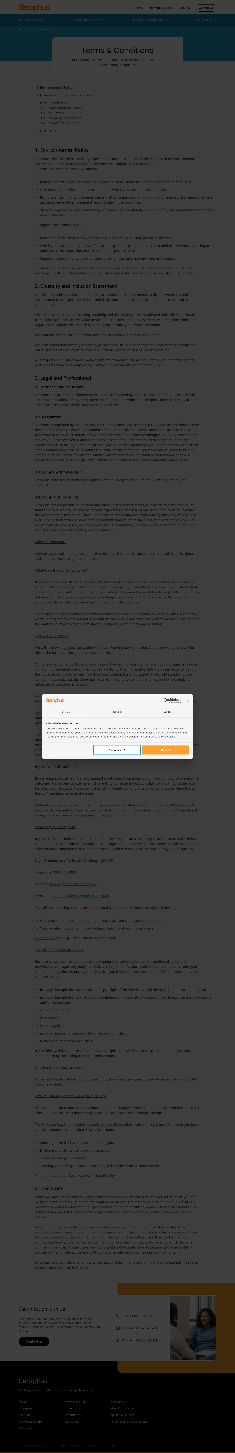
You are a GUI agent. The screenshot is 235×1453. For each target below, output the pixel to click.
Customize (117, 749)
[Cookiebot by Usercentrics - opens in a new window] (166, 700)
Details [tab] (117, 711)
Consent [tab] (67, 712)
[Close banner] (188, 700)
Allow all (165, 749)
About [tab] (167, 711)
